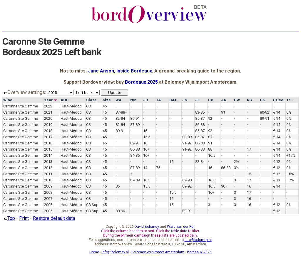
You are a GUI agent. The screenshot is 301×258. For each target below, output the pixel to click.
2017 (48, 137)
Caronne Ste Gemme (20, 106)
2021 (48, 112)
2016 (48, 143)
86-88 (200, 124)
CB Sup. (92, 205)
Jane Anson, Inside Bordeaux (120, 71)
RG (249, 100)
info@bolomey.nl (198, 240)
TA (158, 100)
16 (145, 131)
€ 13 (276, 180)
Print (24, 218)
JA (223, 100)
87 (210, 137)
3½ (236, 168)
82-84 (120, 118)
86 (118, 186)
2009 (48, 186)
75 (158, 168)
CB (88, 106)
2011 (48, 174)
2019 (48, 124)
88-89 (187, 137)
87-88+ (121, 112)
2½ (236, 161)
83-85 (200, 112)
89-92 (187, 186)
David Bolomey (147, 227)
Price (278, 100)
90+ (224, 186)
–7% (290, 180)
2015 (48, 149)
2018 (48, 131)
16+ (146, 149)
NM (133, 100)
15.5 (146, 137)
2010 (48, 180)
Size (107, 100)
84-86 (135, 155)
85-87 (200, 118)
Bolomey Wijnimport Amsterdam (157, 252)
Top (8, 218)
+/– (289, 100)
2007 (48, 198)
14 (145, 168)
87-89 (135, 124)
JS (184, 100)
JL (197, 100)
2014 (48, 155)
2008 (48, 192)
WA (118, 100)
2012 (48, 168)
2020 (48, 118)
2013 (48, 161)
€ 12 (276, 161)
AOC (64, 100)
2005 (48, 211)
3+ (236, 180)
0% (288, 112)
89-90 (187, 180)
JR (145, 100)
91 (223, 112)
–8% (290, 174)
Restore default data (54, 218)
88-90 (120, 211)
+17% (290, 155)
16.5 (211, 155)
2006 (48, 205)
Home (94, 252)
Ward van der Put (181, 227)
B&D (173, 100)
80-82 (264, 112)
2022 (48, 106)
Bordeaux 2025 (141, 82)
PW (237, 100)
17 (249, 149)
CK (262, 100)
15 (171, 161)
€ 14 (276, 112)
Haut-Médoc (71, 106)
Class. (92, 100)
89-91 (135, 118)
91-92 (187, 143)
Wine (7, 100)
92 (210, 118)
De (210, 100)
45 (105, 106)
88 (210, 149)
